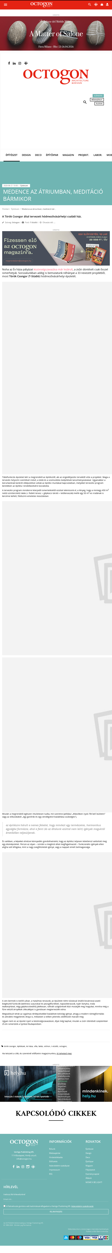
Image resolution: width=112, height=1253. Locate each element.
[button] (85, 102)
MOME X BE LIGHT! (94, 1182)
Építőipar (52, 155)
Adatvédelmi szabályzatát (82, 1206)
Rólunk (52, 1149)
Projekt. (83, 155)
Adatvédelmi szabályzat (59, 1165)
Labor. (97, 155)
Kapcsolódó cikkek (56, 1114)
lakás (40, 1046)
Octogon (16, 222)
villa (35, 1046)
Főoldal (5, 209)
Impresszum (54, 1169)
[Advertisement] (56, 127)
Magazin (68, 155)
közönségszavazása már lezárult (53, 269)
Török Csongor (10, 1046)
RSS (50, 1174)
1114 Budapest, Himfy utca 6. (24, 1155)
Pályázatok (90, 1169)
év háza (29, 1046)
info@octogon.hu (24, 1158)
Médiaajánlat (96, 100)
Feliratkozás (56, 1211)
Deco (38, 155)
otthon (47, 1046)
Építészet (12, 155)
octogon (63, 1046)
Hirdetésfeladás (56, 1157)
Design (26, 155)
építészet (21, 1046)
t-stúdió (54, 1046)
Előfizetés (98, 96)
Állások (99, 104)
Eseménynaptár (92, 1174)
